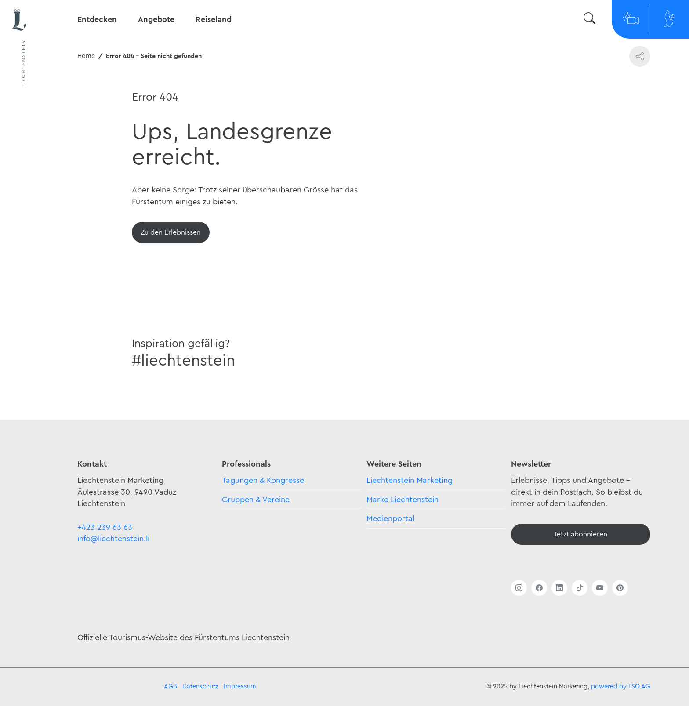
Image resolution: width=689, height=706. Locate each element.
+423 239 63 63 (104, 527)
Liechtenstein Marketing (409, 480)
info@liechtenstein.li (113, 539)
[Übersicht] (171, 232)
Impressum (240, 686)
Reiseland (214, 19)
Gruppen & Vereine (256, 499)
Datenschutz (200, 686)
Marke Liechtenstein (402, 499)
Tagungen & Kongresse (263, 480)
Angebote (156, 19)
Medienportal (390, 518)
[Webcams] (631, 19)
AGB (170, 686)
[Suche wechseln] (589, 19)
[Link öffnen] (519, 588)
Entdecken (97, 19)
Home (86, 56)
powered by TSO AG (620, 686)
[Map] (669, 19)
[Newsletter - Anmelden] (580, 534)
